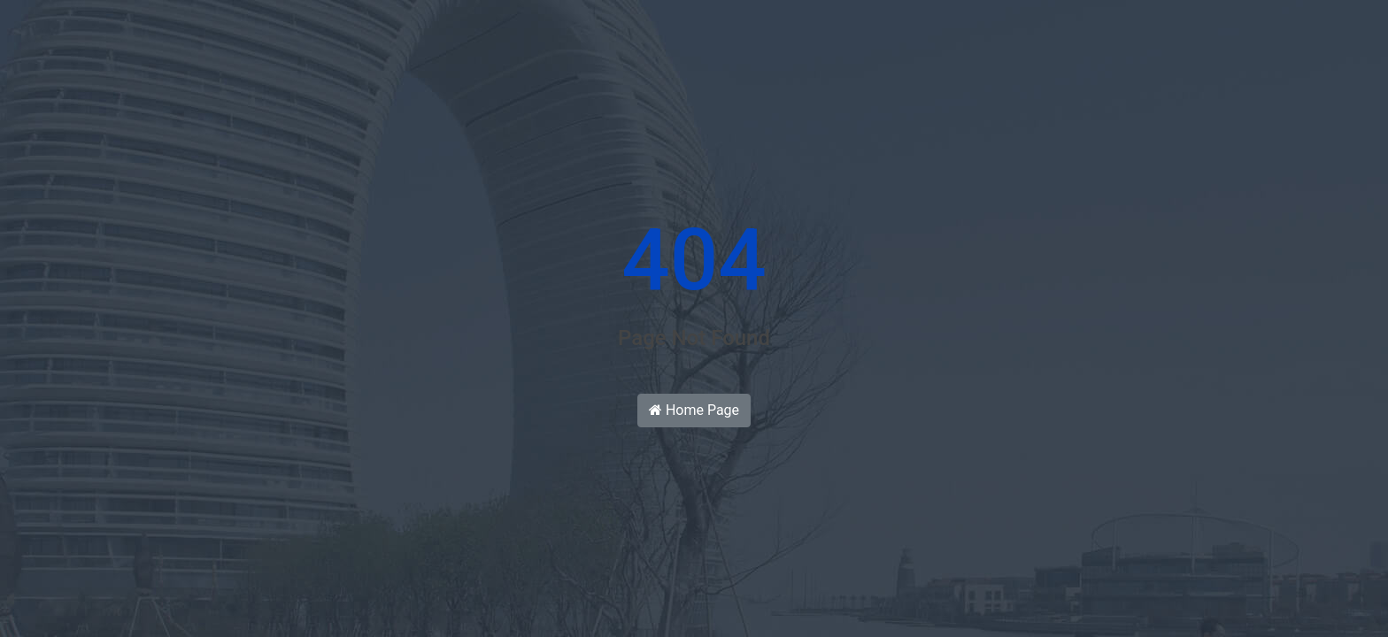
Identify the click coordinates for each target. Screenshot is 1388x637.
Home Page (694, 410)
